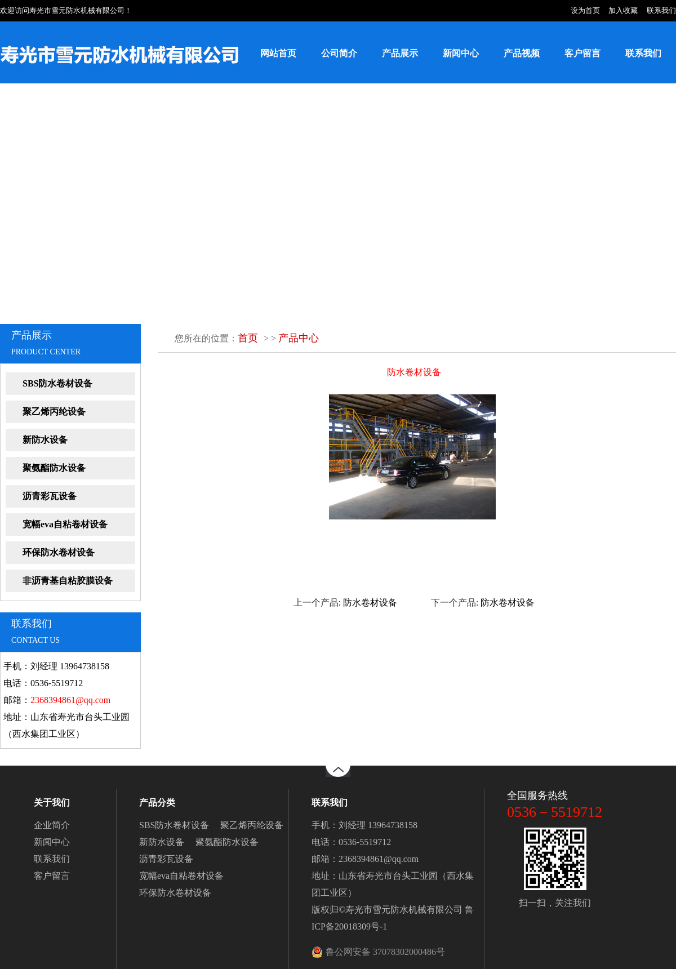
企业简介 (52, 825)
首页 (248, 338)
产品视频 (522, 53)
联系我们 (661, 10)
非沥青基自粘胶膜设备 (68, 580)
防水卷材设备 (370, 602)
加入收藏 (623, 10)
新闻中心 (461, 53)
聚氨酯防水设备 (54, 468)
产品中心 (298, 338)
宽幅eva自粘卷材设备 (65, 524)
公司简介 (339, 53)
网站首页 (278, 53)
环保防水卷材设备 (59, 552)
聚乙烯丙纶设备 (54, 411)
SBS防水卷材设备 (57, 383)
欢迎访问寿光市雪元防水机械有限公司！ (66, 10)
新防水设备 (45, 440)
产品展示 (400, 53)
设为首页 (585, 10)
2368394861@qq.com (70, 700)
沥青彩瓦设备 (50, 496)
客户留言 (582, 53)
